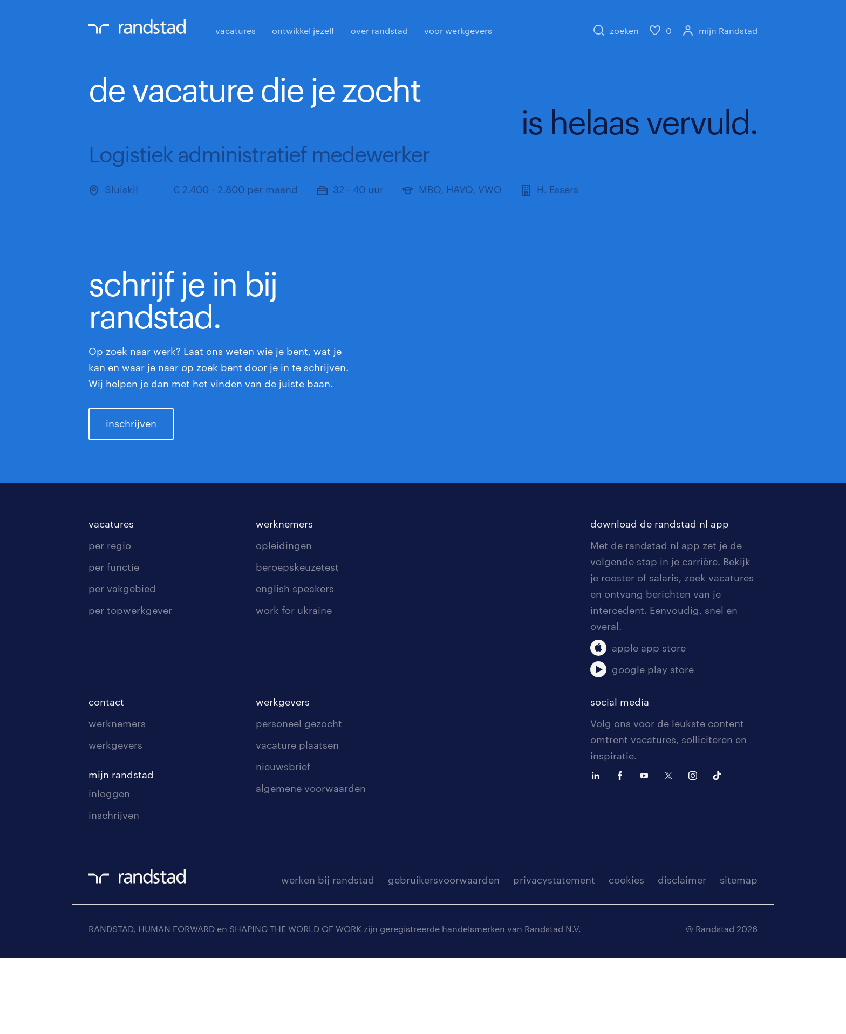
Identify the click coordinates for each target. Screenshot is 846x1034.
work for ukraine (294, 685)
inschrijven (131, 461)
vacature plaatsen (297, 820)
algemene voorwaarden (311, 863)
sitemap (739, 955)
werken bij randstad (327, 955)
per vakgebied (122, 664)
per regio (109, 621)
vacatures (235, 30)
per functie (113, 642)
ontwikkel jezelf (303, 30)
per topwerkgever (130, 685)
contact (106, 777)
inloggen (109, 869)
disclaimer (682, 955)
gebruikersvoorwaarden (444, 955)
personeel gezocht (299, 799)
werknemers (284, 599)
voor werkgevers (458, 30)
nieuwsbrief (283, 842)
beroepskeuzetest (297, 642)
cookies (626, 955)
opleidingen (284, 621)
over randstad (379, 30)
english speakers (295, 664)
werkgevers (115, 820)
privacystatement (554, 955)
